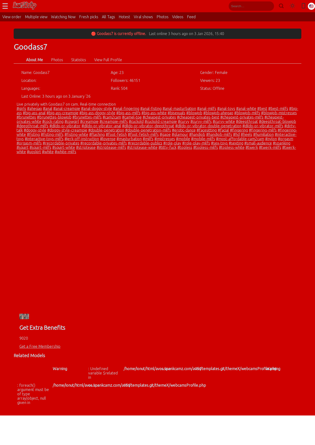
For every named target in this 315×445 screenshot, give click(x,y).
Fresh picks (88, 17)
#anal (47, 108)
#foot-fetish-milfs (143, 134)
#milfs (148, 139)
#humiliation (263, 134)
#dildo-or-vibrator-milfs (262, 126)
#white (48, 152)
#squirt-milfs (40, 147)
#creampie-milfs (113, 121)
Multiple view (36, 17)
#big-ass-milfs (128, 113)
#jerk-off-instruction (81, 139)
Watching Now (63, 17)
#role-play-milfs (196, 143)
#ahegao (34, 108)
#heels (246, 134)
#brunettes (26, 117)
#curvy (183, 121)
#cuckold (136, 121)
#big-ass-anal (34, 113)
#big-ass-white (154, 113)
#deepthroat (247, 121)
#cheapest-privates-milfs (241, 117)
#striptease (86, 147)
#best (262, 108)
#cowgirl (71, 121)
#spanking (281, 143)
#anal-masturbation (179, 108)
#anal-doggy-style (96, 108)
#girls (21, 108)
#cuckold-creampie (161, 121)
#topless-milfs (205, 147)
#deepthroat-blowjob (277, 121)
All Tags (108, 17)
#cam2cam (112, 117)
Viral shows (143, 17)
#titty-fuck (167, 147)
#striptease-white (142, 147)
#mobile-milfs (203, 139)
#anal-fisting (151, 108)
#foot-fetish (116, 134)
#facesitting (207, 130)
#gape (165, 134)
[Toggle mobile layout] (303, 6)
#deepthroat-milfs (32, 126)
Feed (191, 17)
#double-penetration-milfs (148, 130)
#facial (223, 130)
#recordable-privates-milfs (103, 143)
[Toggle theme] (292, 6)
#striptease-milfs (111, 147)
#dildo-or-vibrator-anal (101, 126)
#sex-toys (219, 143)
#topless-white (232, 147)
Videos (177, 17)
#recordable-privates (61, 143)
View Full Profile (108, 60)
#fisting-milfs (52, 134)
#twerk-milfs (270, 147)
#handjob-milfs (219, 134)
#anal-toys (226, 108)
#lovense (108, 139)
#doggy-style (35, 130)
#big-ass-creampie (62, 113)
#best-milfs (278, 108)
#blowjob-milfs (247, 113)
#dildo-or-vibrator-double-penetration (208, 126)
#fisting (33, 134)
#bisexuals (176, 113)
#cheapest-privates (159, 117)
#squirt (23, 147)
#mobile (183, 139)
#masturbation (129, 139)
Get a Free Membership (39, 346)
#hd (236, 134)
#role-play (172, 143)
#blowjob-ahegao (218, 113)
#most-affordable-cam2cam (240, 139)
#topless (184, 147)
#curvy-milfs (201, 121)
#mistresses (164, 139)
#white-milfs (65, 152)
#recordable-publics (145, 143)
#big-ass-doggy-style (97, 113)
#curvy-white (224, 121)
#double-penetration (106, 130)
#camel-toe (132, 117)
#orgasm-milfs (29, 143)
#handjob (197, 134)
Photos (163, 17)
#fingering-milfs (263, 130)
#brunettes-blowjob (54, 117)
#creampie (89, 121)
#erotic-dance (184, 130)
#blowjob (194, 113)
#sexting (236, 143)
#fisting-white (76, 134)
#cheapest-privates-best (198, 117)
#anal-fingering (126, 108)
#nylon (271, 139)
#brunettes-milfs (87, 117)
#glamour (180, 134)
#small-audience (258, 143)
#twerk (251, 147)
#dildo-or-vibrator (65, 126)
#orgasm (285, 139)
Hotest (124, 17)
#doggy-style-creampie (67, 130)
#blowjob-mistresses (279, 113)
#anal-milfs (206, 108)
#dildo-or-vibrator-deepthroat (148, 126)
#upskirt (34, 152)
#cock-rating (53, 121)
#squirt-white (63, 147)
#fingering (239, 130)
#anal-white (246, 108)
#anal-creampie (66, 108)
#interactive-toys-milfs (44, 139)
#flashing (97, 134)
